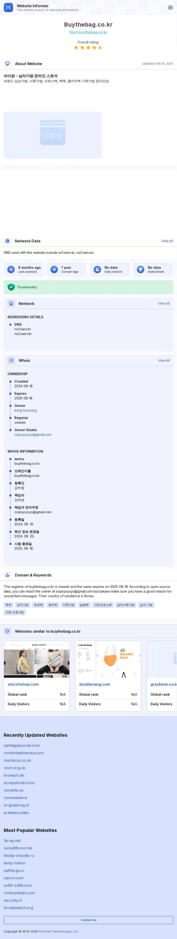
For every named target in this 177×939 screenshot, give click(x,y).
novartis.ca (13, 790)
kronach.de (14, 775)
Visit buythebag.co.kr (88, 32)
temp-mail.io (14, 863)
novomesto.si (15, 797)
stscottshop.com (23, 684)
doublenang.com (94, 684)
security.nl (13, 900)
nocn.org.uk (14, 767)
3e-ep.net (12, 840)
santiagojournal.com (21, 745)
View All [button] (167, 241)
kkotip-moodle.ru (19, 855)
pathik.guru (14, 870)
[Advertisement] (88, 97)
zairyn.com (13, 878)
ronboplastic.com (19, 892)
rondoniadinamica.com (24, 753)
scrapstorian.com (19, 782)
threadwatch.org (18, 907)
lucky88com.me (18, 848)
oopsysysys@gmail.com (32, 434)
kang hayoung (25, 410)
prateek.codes (16, 812)
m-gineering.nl (16, 805)
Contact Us (88, 920)
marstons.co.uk (17, 760)
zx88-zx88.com (18, 885)
